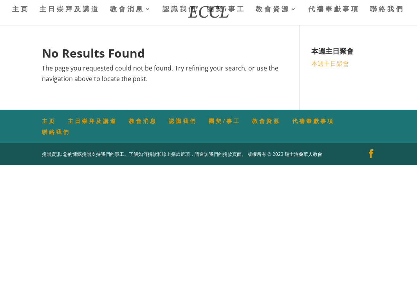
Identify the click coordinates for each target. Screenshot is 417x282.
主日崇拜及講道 (70, 9)
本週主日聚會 (330, 63)
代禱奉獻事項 (334, 9)
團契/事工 (226, 9)
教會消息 (127, 9)
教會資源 (273, 9)
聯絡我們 (387, 9)
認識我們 (179, 9)
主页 (20, 9)
